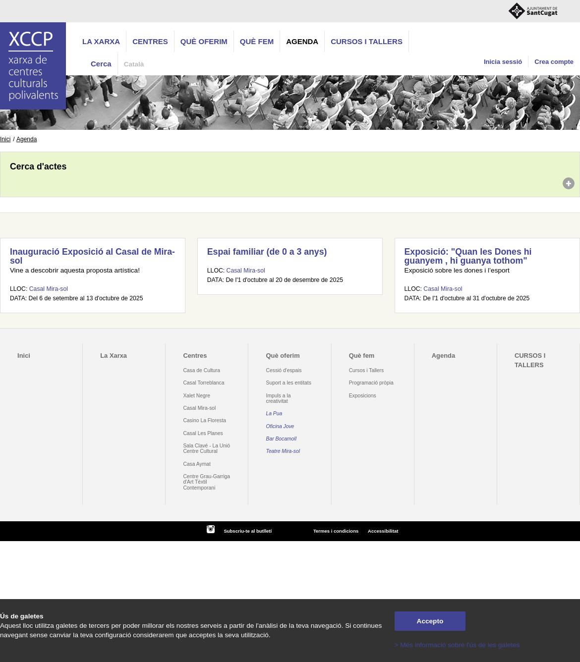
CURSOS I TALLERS (367, 41)
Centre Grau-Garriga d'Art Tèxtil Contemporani (206, 482)
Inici (5, 139)
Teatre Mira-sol (283, 451)
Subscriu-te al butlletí (248, 531)
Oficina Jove (280, 426)
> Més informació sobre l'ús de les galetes (457, 645)
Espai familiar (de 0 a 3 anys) (267, 252)
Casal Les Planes (203, 433)
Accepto (430, 621)
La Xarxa (101, 41)
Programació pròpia (371, 383)
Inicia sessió (503, 61)
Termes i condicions (335, 531)
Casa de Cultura (201, 370)
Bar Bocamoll (281, 438)
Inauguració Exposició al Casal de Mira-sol (92, 256)
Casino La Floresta (204, 420)
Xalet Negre (196, 395)
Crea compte (554, 61)
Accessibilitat (383, 531)
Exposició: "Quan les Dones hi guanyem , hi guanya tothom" (468, 256)
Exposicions (362, 395)
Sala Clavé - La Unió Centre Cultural (206, 448)
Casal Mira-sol (48, 288)
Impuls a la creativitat (278, 398)
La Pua (274, 413)
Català (134, 64)
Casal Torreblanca (203, 383)
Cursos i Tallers (366, 370)
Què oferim (204, 41)
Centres (150, 41)
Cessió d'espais (284, 370)
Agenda (302, 41)
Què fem (257, 41)
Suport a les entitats (288, 383)
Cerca (101, 63)
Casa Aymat (197, 464)
